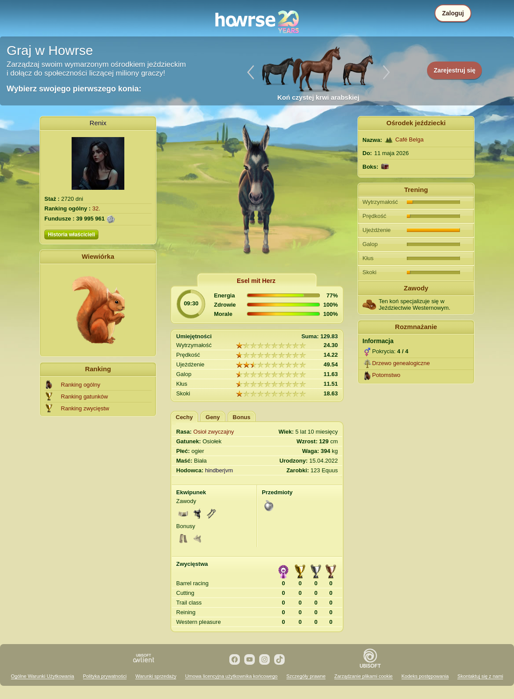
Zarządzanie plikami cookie (363, 676)
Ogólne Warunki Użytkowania (42, 676)
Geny (213, 417)
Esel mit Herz (256, 280)
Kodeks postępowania (425, 676)
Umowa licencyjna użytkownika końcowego (231, 676)
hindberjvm (219, 470)
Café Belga (409, 139)
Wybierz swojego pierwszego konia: (74, 88)
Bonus (241, 417)
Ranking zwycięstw (85, 408)
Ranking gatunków (84, 396)
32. (96, 208)
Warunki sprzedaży (155, 676)
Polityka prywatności (105, 676)
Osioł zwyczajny (213, 431)
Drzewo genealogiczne (401, 363)
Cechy (184, 417)
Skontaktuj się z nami (480, 676)
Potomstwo (386, 375)
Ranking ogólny (81, 384)
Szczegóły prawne (306, 676)
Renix (98, 123)
